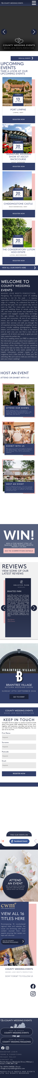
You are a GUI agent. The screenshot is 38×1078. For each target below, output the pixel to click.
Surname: (5, 742)
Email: (4, 761)
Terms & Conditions (11, 1054)
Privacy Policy (8, 1057)
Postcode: (5, 752)
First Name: (6, 733)
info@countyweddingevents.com (12, 1068)
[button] (4, 32)
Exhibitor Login (9, 1052)
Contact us (6, 1059)
